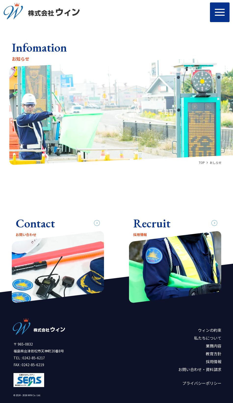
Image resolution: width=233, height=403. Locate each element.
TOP (202, 162)
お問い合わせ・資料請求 (199, 369)
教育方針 (213, 354)
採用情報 (213, 361)
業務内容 (213, 346)
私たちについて (207, 338)
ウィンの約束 (209, 330)
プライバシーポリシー (201, 383)
